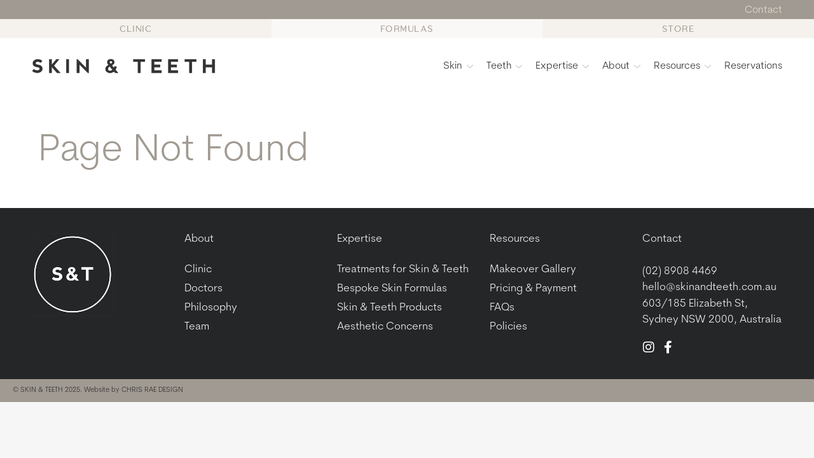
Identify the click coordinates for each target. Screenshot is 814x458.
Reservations (753, 66)
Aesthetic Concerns (385, 326)
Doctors (203, 288)
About (621, 66)
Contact (662, 238)
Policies (508, 326)
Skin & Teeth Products (389, 307)
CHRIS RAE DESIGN (152, 390)
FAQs (502, 307)
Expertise (562, 66)
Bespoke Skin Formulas (392, 288)
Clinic (198, 269)
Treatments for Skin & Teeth (403, 269)
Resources (682, 66)
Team (196, 326)
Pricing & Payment (533, 288)
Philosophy (210, 307)
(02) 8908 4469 (679, 271)
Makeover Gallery (533, 269)
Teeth (504, 66)
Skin (458, 66)
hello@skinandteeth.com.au (709, 287)
